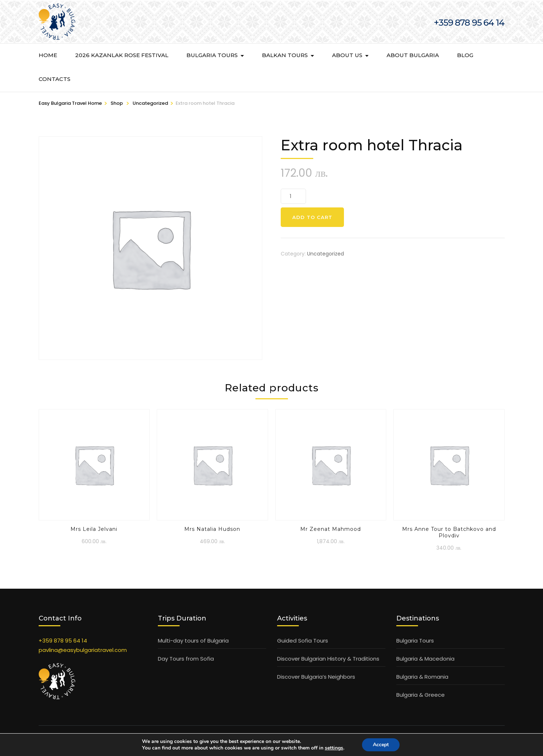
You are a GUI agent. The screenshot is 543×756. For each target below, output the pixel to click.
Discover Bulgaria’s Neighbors (316, 676)
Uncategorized (325, 253)
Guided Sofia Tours (302, 640)
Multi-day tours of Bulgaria (193, 640)
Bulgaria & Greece (420, 695)
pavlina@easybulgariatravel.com (83, 650)
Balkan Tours (285, 55)
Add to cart (312, 217)
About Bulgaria (413, 55)
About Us (347, 55)
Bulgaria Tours (212, 55)
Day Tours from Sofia (186, 658)
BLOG (465, 55)
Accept (381, 744)
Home (48, 55)
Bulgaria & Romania (422, 676)
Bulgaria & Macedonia (425, 658)
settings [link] (334, 747)
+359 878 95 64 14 (63, 640)
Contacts (54, 79)
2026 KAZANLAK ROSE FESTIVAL (121, 55)
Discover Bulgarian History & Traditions (328, 658)
